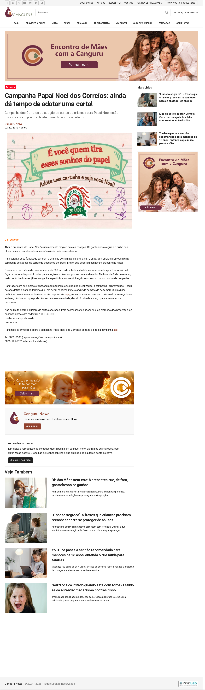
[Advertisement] (101, 641)
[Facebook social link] (7, 2)
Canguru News (36, 414)
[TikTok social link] (42, 2)
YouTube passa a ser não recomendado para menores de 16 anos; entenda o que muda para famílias (88, 555)
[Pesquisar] (102, 12)
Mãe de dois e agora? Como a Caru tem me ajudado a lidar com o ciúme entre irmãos (177, 117)
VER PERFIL (32, 426)
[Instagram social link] (18, 2)
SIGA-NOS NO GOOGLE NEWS (181, 3)
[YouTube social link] (24, 2)
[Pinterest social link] (30, 2)
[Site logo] (18, 12)
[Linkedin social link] (36, 2)
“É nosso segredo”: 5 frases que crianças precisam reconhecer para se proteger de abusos (178, 97)
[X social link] (13, 2)
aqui (67, 294)
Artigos (10, 87)
